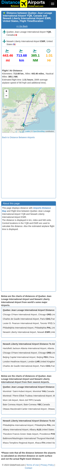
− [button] (6, 96)
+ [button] (6, 91)
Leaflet (27, 131)
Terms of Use (32, 465)
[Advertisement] (28, 167)
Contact (28, 468)
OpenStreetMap (39, 131)
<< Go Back (22, 26)
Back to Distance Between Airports (18, 137)
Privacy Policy (47, 465)
